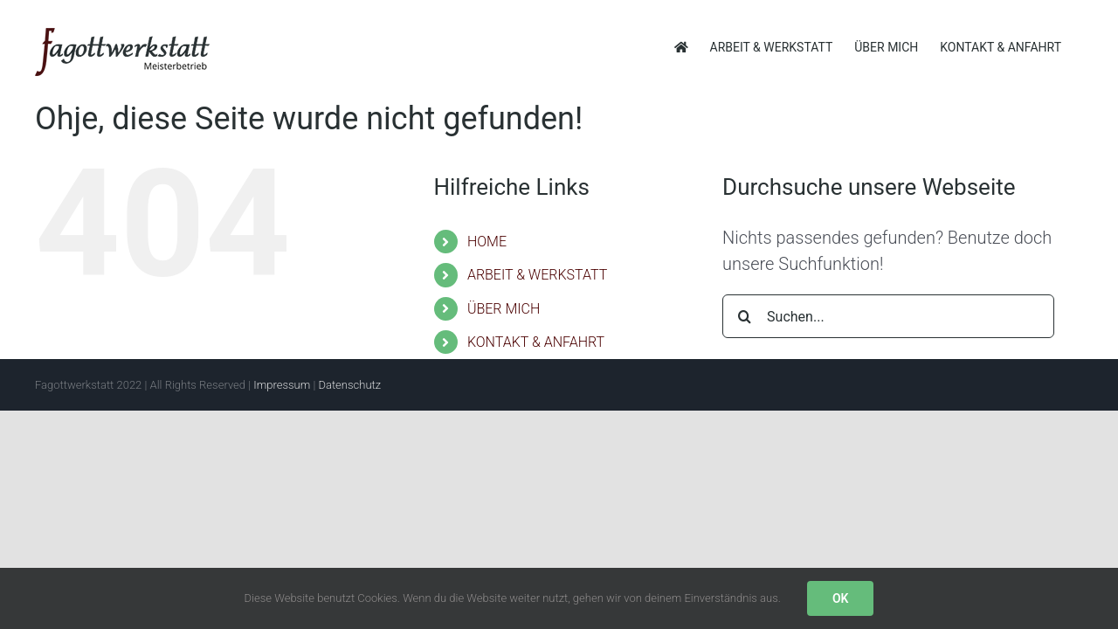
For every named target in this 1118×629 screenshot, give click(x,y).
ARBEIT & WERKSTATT (537, 274)
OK (840, 598)
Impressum (281, 384)
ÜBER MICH (503, 309)
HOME (487, 241)
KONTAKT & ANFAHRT (535, 342)
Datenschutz (349, 384)
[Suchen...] (888, 316)
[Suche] (744, 316)
